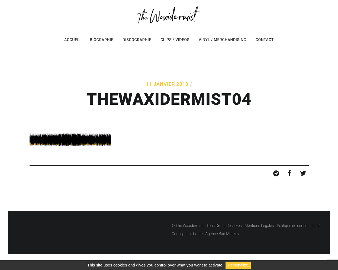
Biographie (101, 40)
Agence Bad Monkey (222, 234)
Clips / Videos (174, 40)
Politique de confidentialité (298, 225)
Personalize (238, 265)
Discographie (137, 40)
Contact (265, 40)
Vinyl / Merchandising (222, 40)
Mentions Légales (259, 225)
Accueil (72, 40)
